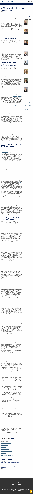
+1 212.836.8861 (30, 66)
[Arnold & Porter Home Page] (7, 1)
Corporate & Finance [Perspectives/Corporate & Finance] (4, 445)
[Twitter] (16, 484)
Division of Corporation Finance (17, 105)
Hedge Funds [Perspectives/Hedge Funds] (3, 447)
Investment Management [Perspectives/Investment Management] (5, 449)
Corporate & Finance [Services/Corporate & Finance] (27, 102)
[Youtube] (18, 484)
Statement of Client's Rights (6, 489)
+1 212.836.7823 (30, 93)
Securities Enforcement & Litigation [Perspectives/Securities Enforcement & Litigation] (6, 451)
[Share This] (29, 16)
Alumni (29, 489)
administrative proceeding (5, 152)
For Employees (13, 490)
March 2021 (19, 96)
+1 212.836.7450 (30, 75)
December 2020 (15, 96)
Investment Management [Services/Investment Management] (28, 105)
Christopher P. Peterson (29, 61)
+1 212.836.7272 (30, 26)
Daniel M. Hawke (29, 30)
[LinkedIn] (11, 438)
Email (29, 24)
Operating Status (19, 490)
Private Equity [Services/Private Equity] (26, 109)
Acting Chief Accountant (4, 106)
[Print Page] (26, 16)
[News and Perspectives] (20, 484)
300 (18, 23)
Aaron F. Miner (29, 52)
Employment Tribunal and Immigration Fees (17, 489)
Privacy (26, 489)
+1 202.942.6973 (30, 48)
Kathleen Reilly (29, 70)
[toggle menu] (30, 1)
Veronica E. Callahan (29, 21)
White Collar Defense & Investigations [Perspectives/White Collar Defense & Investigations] (7, 455)
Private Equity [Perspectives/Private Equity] (3, 453)
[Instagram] (13, 484)
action (12, 169)
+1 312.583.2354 (30, 84)
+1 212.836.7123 (30, 57)
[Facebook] (12, 438)
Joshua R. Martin (29, 41)
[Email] (13, 438)
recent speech (8, 67)
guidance (2, 77)
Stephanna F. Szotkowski (30, 79)
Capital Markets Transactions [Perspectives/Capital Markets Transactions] (5, 443)
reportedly (9, 139)
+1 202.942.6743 (30, 37)
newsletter (12, 125)
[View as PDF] (28, 16)
